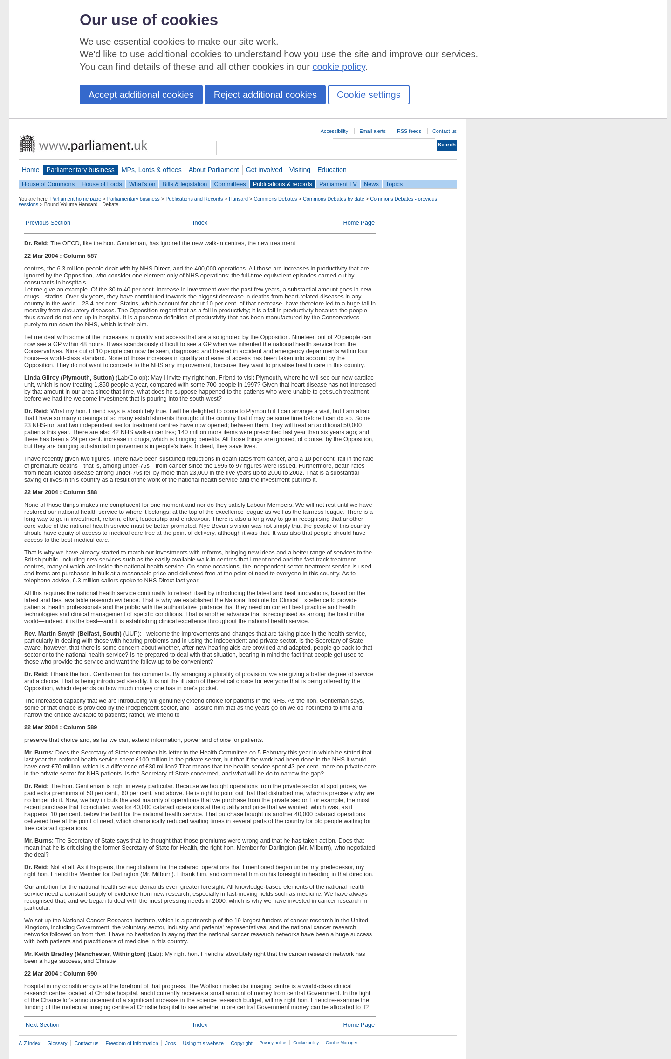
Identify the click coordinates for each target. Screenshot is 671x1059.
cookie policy (339, 67)
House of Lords (102, 183)
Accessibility (334, 131)
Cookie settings (369, 95)
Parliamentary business (81, 169)
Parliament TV (338, 183)
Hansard (238, 198)
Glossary (58, 1043)
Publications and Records (194, 198)
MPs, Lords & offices (152, 169)
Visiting (299, 169)
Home (31, 169)
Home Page (359, 222)
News (371, 183)
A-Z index (30, 1043)
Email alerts (372, 131)
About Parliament (214, 169)
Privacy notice (273, 1042)
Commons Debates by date (333, 198)
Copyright (242, 1043)
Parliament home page (75, 198)
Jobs (170, 1043)
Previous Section (48, 222)
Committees (230, 183)
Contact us (444, 131)
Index (200, 222)
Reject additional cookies (265, 95)
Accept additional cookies (141, 95)
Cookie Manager (341, 1042)
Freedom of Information (131, 1043)
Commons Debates (275, 198)
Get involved (264, 169)
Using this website (203, 1043)
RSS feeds (409, 131)
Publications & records (282, 183)
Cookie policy (306, 1042)
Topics (394, 183)
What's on (142, 183)
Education (332, 169)
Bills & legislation (184, 183)
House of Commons (48, 183)
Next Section (43, 1024)
